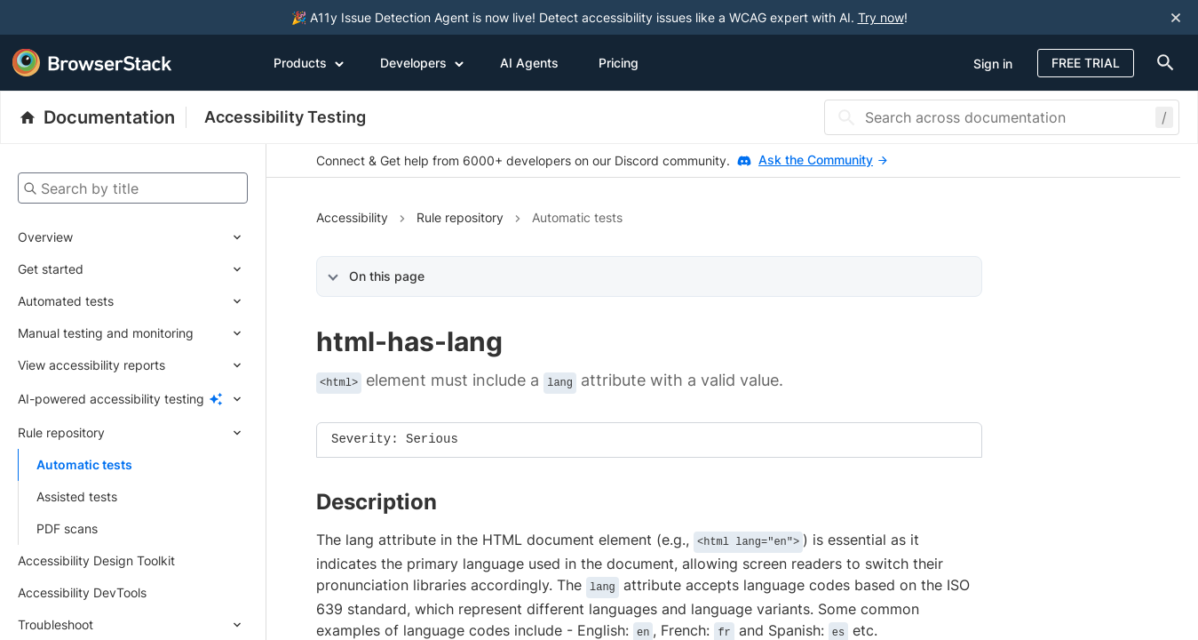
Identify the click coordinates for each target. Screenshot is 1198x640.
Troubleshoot (55, 624)
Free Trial (1085, 62)
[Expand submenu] (160, 237)
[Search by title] (133, 188)
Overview (45, 236)
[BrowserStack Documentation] (102, 117)
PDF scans (67, 528)
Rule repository (61, 432)
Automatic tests (84, 464)
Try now (881, 17)
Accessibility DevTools (82, 592)
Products (309, 62)
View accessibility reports (91, 364)
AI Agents (529, 62)
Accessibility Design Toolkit (96, 560)
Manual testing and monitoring (106, 332)
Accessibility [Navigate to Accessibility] (352, 217)
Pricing (619, 62)
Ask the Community (822, 159)
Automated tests (66, 300)
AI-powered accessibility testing (111, 398)
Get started (50, 268)
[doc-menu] (1161, 63)
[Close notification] (1175, 17)
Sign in (992, 63)
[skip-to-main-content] (73, 17)
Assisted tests (76, 496)
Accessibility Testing (285, 117)
